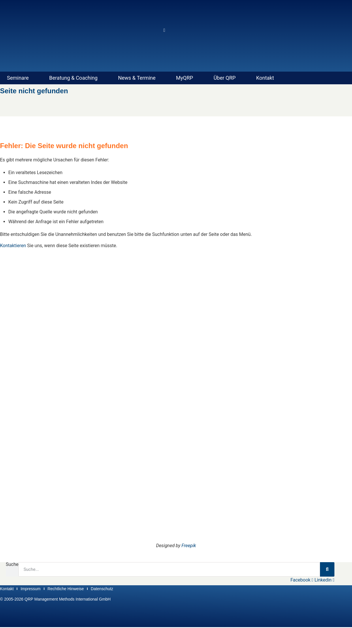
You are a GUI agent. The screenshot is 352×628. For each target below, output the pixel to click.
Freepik (189, 545)
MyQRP (184, 78)
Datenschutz (102, 589)
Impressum (30, 589)
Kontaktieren (13, 245)
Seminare (18, 78)
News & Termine (136, 78)
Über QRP (225, 78)
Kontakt (265, 78)
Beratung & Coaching (73, 78)
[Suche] (327, 569)
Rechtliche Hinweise (66, 589)
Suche (12, 564)
